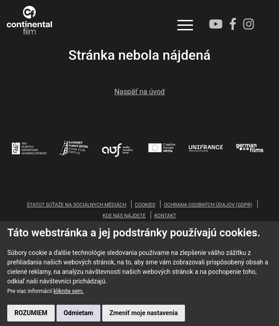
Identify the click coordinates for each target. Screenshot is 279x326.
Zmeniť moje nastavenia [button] (143, 312)
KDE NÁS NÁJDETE (124, 216)
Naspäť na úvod (139, 91)
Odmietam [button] (78, 312)
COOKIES (145, 205)
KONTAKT (165, 216)
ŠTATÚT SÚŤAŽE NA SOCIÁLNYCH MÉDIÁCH (76, 205)
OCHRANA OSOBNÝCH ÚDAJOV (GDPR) (208, 205)
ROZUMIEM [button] (30, 312)
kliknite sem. (68, 291)
